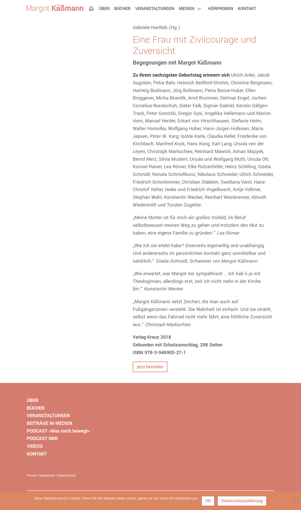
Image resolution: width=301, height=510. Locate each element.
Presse (32, 475)
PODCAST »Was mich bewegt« (58, 431)
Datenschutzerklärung (242, 501)
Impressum (47, 475)
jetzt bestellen (150, 367)
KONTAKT (37, 454)
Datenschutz (67, 475)
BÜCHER (36, 408)
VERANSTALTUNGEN (48, 415)
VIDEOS (35, 446)
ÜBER (32, 400)
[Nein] (294, 501)
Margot (55, 8)
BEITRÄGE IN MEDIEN (49, 423)
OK (208, 501)
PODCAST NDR (42, 438)
